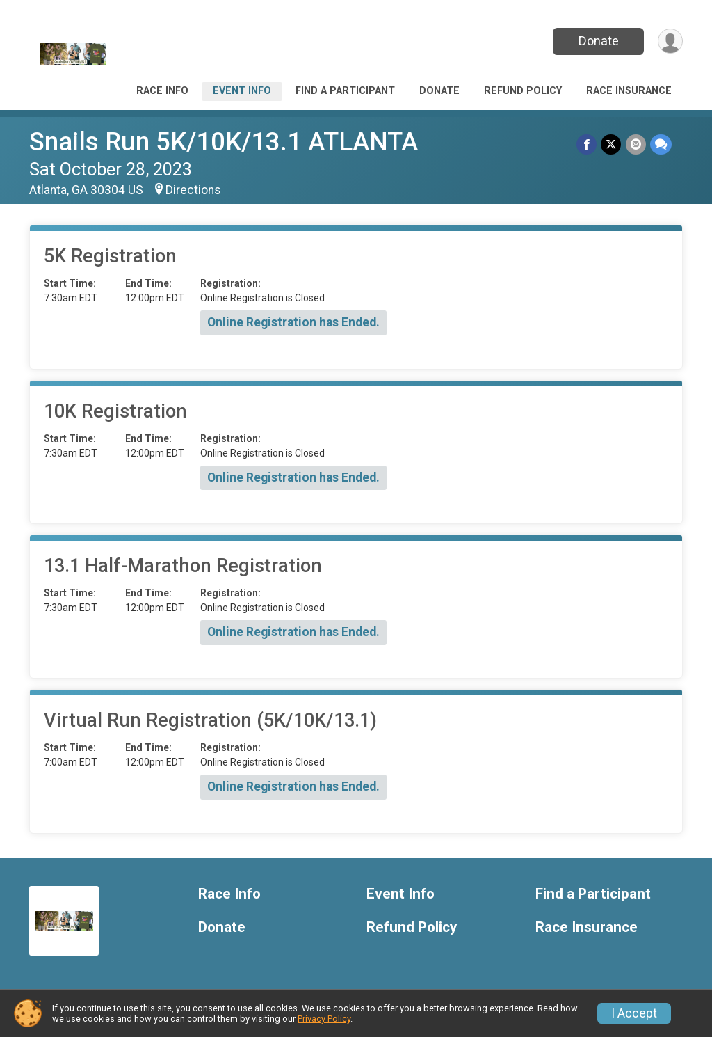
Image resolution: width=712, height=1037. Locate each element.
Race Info (162, 91)
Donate (598, 40)
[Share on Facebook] (587, 144)
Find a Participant (345, 91)
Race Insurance (629, 91)
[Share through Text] (661, 144)
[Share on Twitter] (611, 144)
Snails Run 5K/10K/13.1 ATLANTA (223, 142)
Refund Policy (523, 91)
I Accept (634, 1013)
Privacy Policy (324, 1018)
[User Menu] (670, 41)
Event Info (242, 91)
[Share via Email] (636, 144)
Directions (193, 190)
